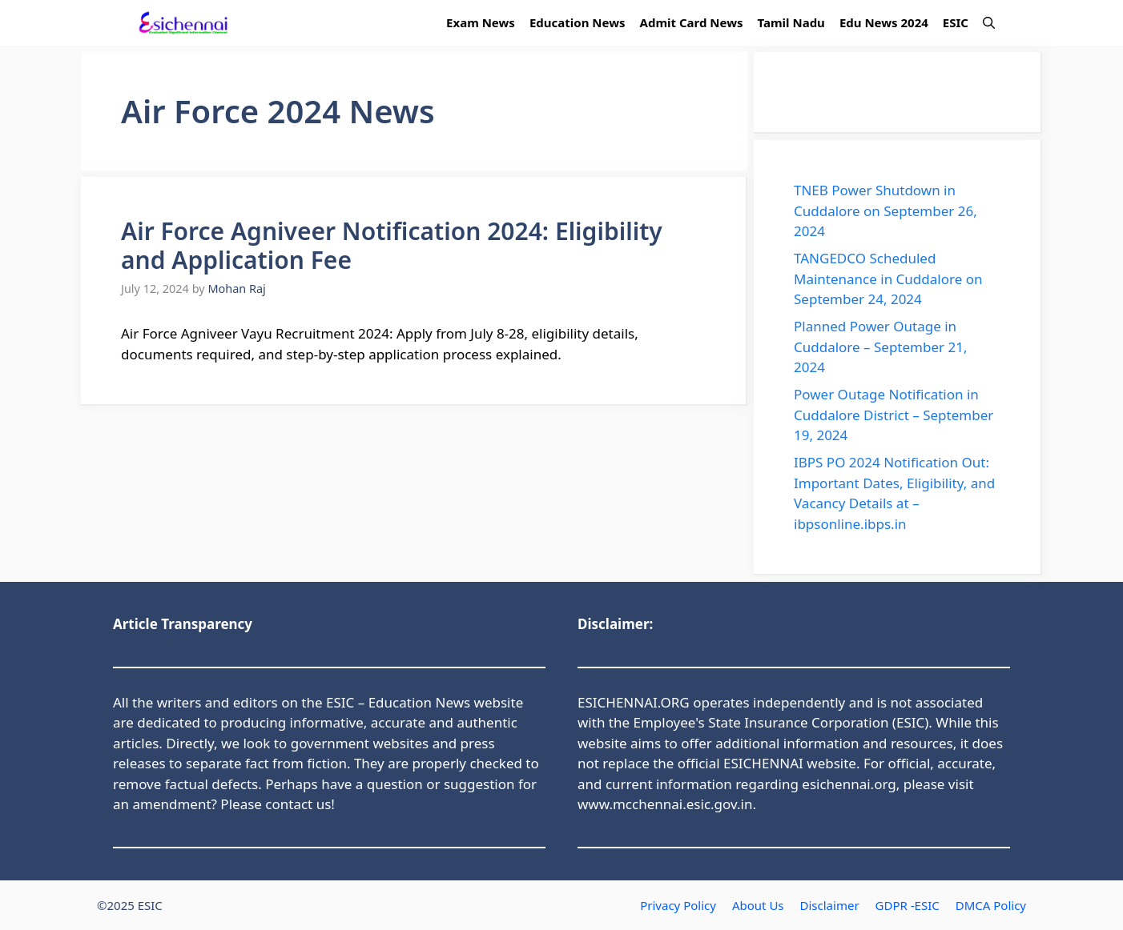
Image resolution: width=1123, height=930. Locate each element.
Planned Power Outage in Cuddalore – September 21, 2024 (880, 346)
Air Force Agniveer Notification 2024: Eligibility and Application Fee (391, 245)
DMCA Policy (991, 905)
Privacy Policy (678, 905)
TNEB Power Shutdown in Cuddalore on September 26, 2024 (885, 210)
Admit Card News (691, 22)
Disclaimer (829, 905)
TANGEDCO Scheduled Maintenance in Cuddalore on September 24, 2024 (888, 278)
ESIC (955, 22)
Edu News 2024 (883, 22)
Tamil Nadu (791, 22)
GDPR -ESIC (907, 905)
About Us (758, 905)
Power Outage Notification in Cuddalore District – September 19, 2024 (893, 414)
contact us (298, 804)
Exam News (480, 22)
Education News (577, 22)
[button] (989, 23)
